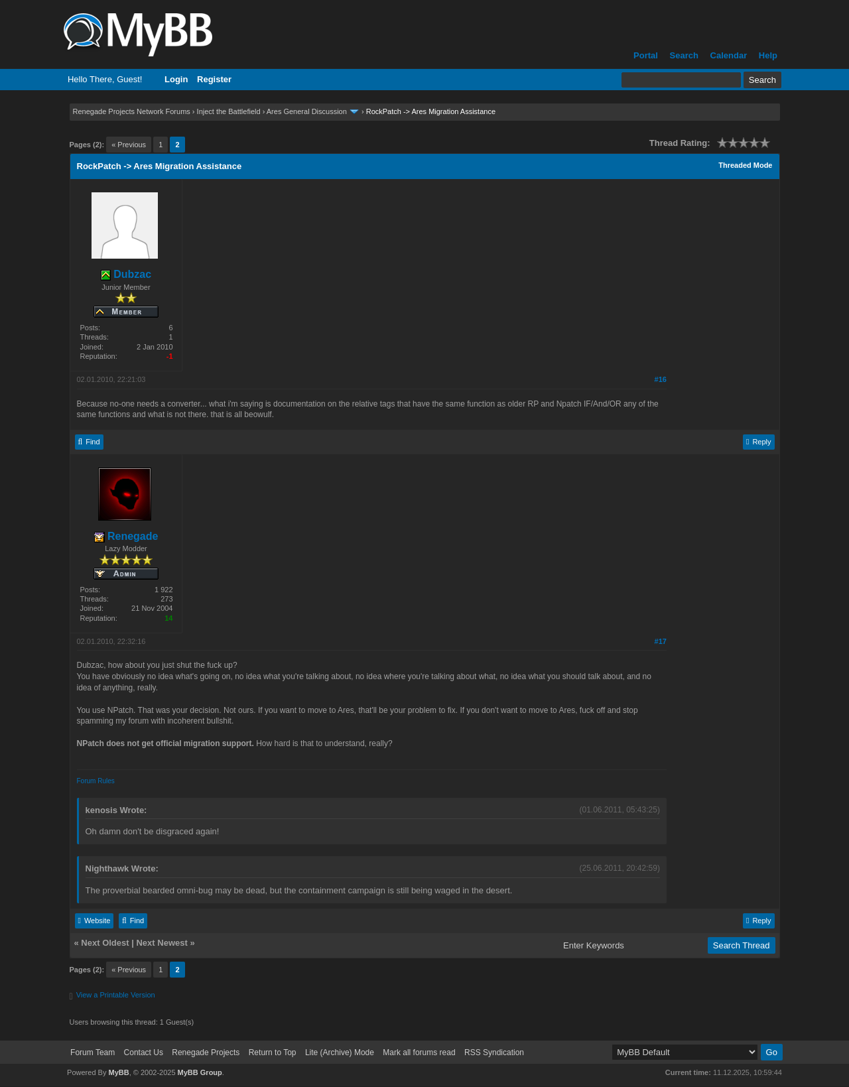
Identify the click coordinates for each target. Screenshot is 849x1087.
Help (768, 55)
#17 (661, 641)
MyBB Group (200, 1072)
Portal (645, 55)
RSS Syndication (494, 1052)
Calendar (729, 55)
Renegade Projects (205, 1052)
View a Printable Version (115, 995)
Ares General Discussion (307, 111)
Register (214, 79)
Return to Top (272, 1052)
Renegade (126, 536)
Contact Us (143, 1052)
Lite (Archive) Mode (339, 1052)
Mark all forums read (419, 1052)
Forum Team (92, 1052)
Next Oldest (105, 943)
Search (684, 55)
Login (176, 79)
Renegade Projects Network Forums (131, 111)
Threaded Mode (745, 165)
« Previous (128, 145)
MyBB (118, 1072)
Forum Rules (96, 781)
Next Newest (161, 943)
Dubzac (126, 274)
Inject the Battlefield (229, 111)
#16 (661, 379)
